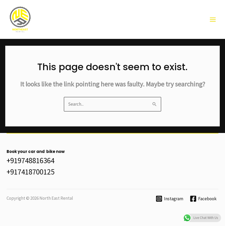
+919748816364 (30, 160)
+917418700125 (30, 172)
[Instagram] (169, 198)
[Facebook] (203, 198)
